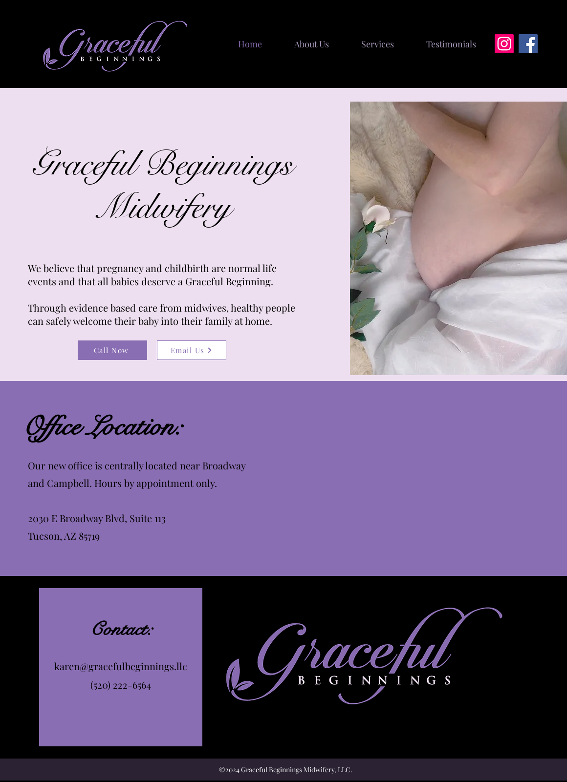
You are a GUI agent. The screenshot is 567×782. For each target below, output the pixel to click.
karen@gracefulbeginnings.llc (120, 666)
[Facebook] (528, 43)
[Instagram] (504, 43)
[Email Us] (191, 350)
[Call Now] (112, 350)
